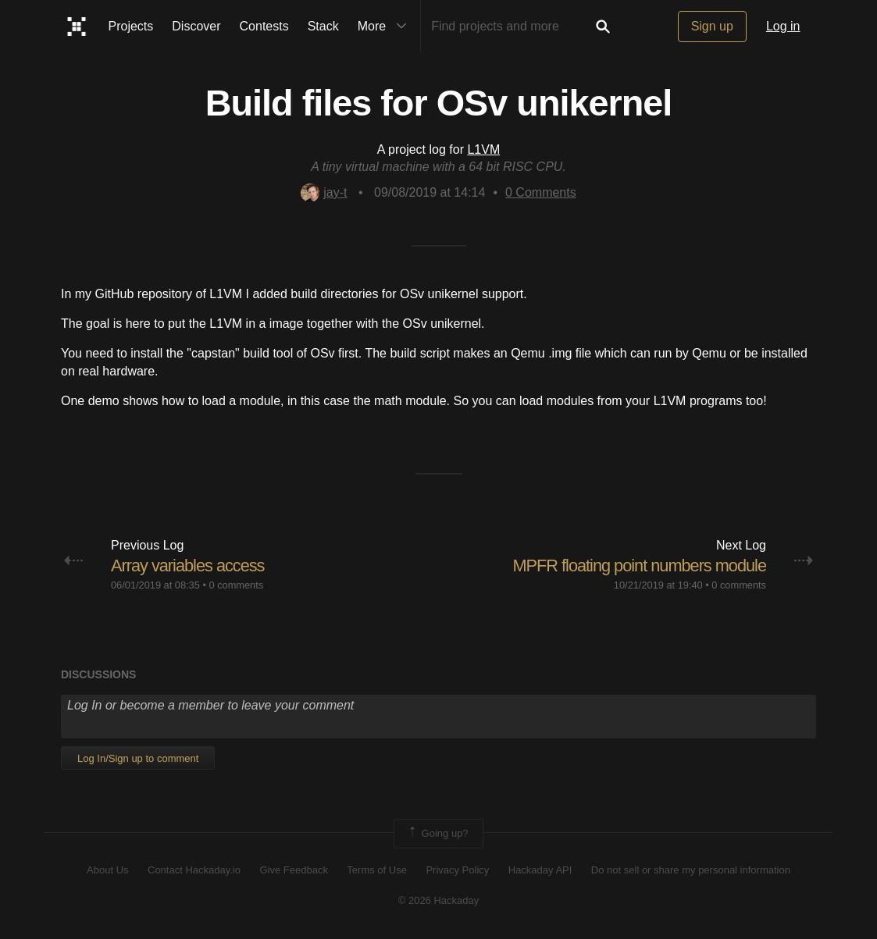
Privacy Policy (457, 870)
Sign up (712, 26)
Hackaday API (540, 870)
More (386, 26)
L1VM (483, 149)
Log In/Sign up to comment (137, 758)
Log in (783, 26)
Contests (264, 26)
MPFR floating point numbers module (637, 565)
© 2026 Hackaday (438, 900)
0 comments (236, 585)
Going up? (437, 833)
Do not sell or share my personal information (690, 870)
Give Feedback (293, 870)
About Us (107, 870)
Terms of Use (377, 870)
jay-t (324, 192)
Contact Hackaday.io (194, 870)
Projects (131, 26)
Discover (196, 26)
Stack (323, 26)
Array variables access (188, 565)
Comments (540, 192)
